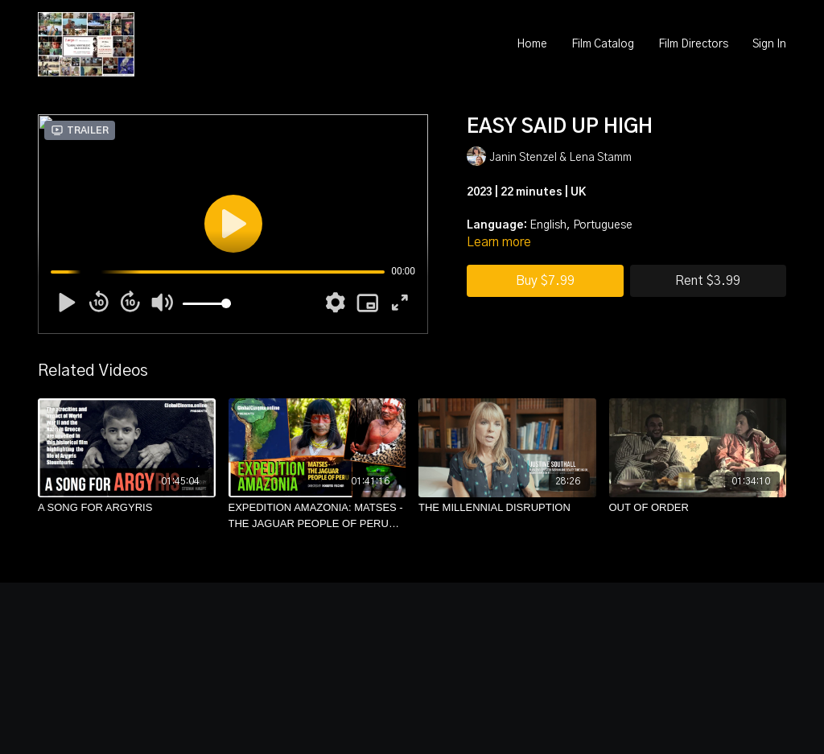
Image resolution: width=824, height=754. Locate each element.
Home (532, 44)
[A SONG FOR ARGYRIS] (127, 508)
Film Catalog (602, 44)
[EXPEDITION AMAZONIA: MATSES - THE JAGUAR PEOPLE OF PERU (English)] (317, 515)
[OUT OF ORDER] (698, 508)
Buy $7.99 (545, 280)
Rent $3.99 (707, 280)
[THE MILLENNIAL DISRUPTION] (507, 508)
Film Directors (693, 44)
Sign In (769, 44)
